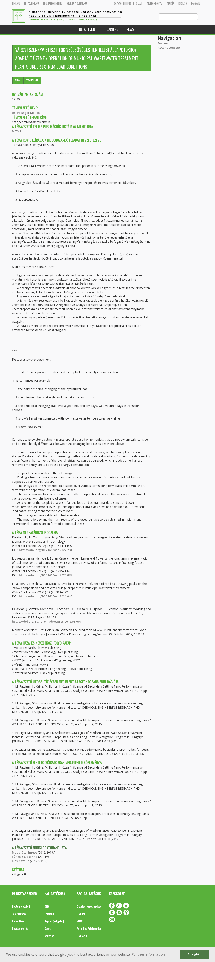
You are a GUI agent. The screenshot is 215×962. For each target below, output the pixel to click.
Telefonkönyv (154, 3)
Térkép (170, 3)
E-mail (139, 3)
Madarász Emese (24, 853)
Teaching (111, 29)
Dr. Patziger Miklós (26, 113)
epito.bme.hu (31, 3)
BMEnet (81, 914)
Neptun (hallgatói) (54, 921)
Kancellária (18, 921)
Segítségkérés (20, 928)
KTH (46, 906)
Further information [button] (148, 954)
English (182, 3)
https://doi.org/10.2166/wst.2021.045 (45, 596)
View (17, 80)
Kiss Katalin (20, 861)
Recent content (169, 48)
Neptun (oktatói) (21, 906)
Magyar (195, 3)
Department (88, 29)
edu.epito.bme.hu (52, 3)
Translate (32, 80)
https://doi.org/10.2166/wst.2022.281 (45, 550)
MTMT (17, 131)
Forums (163, 43)
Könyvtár (49, 936)
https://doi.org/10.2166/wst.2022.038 (45, 575)
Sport (47, 928)
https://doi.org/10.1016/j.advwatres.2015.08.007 (46, 622)
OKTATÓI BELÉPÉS (122, 3)
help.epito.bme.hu (77, 3)
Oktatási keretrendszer (89, 906)
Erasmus (49, 914)
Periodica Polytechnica (89, 928)
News (130, 29)
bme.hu (16, 3)
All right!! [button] (194, 954)
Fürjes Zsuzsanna (24, 857)
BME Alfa (82, 936)
